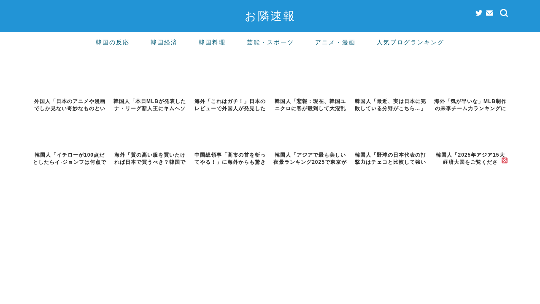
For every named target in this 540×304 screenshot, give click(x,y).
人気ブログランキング (410, 42)
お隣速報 (270, 15)
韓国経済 (164, 42)
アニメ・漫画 (335, 42)
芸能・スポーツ (270, 42)
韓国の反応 (113, 42)
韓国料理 (212, 42)
